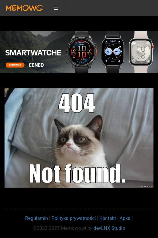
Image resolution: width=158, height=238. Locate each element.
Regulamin (36, 218)
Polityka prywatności (74, 218)
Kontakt (108, 218)
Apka (125, 218)
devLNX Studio (109, 228)
